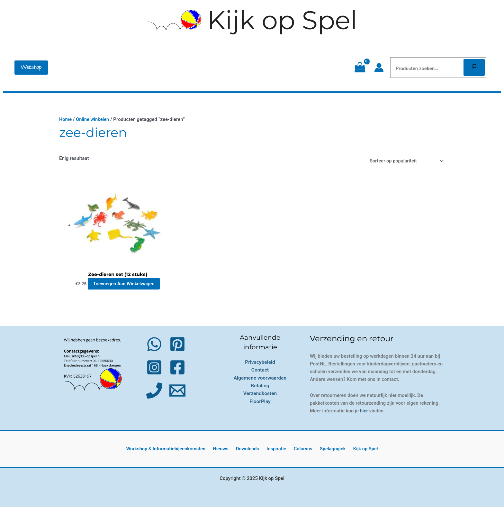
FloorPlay (260, 409)
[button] (31, 67)
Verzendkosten (260, 401)
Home (65, 119)
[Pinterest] (177, 352)
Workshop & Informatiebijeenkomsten (171, 457)
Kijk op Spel (282, 20)
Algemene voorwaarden (260, 386)
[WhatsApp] (154, 352)
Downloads (250, 457)
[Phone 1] (154, 398)
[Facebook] (177, 375)
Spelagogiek (329, 457)
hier (364, 419)
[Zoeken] (474, 67)
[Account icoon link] (379, 67)
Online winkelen (93, 119)
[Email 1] (177, 398)
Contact (260, 378)
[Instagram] (154, 375)
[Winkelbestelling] (404, 161)
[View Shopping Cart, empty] (360, 67)
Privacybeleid (260, 370)
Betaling (259, 394)
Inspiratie (277, 457)
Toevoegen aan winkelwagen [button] (122, 288)
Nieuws (226, 457)
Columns (301, 457)
